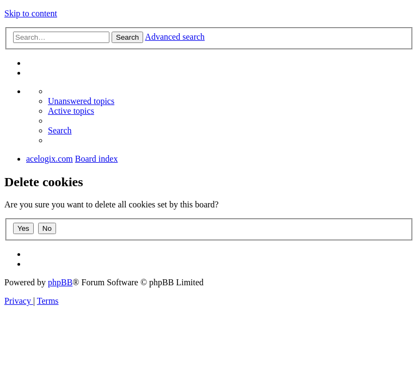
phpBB (60, 282)
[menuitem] (81, 101)
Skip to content (30, 13)
